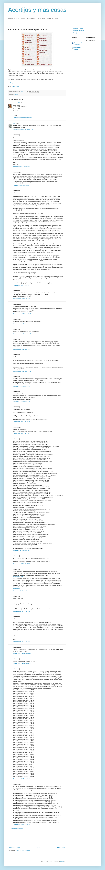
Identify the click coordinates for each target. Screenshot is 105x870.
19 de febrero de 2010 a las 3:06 (21, 386)
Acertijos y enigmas (78, 30)
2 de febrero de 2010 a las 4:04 (21, 185)
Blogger (62, 861)
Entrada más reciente (14, 847)
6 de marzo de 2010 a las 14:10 (21, 421)
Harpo (12, 83)
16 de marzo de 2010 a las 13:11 (21, 550)
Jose (14, 123)
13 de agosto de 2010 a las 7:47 (21, 611)
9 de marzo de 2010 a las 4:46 (21, 433)
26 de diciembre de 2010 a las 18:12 (22, 653)
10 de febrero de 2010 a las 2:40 (21, 299)
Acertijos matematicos (79, 33)
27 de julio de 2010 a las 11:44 (21, 591)
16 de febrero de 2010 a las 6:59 (21, 349)
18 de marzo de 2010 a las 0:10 (21, 564)
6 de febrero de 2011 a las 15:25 (21, 824)
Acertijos (16, 94)
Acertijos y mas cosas (37, 9)
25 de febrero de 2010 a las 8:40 (21, 401)
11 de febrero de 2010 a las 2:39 (21, 324)
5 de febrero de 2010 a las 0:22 (21, 285)
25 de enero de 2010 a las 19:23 (21, 166)
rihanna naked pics (18, 576)
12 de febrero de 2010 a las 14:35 (22, 334)
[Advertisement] (37, 837)
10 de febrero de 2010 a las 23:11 (22, 314)
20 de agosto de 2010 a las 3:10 (21, 641)
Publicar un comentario (17, 828)
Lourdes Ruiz (16, 103)
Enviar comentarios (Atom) (23, 850)
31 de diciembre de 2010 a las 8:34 (22, 663)
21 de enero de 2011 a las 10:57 (21, 779)
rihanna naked (16, 588)
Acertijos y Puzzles (78, 28)
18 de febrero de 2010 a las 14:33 (22, 371)
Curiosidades (15, 86)
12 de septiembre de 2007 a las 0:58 (22, 117)
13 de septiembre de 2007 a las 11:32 (23, 129)
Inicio (38, 847)
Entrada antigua (61, 847)
